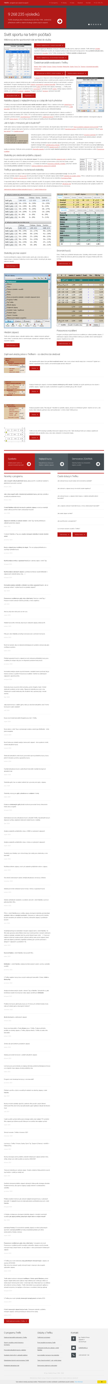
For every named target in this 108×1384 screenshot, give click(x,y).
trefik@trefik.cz (83, 1348)
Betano (36, 66)
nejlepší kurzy (68, 104)
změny (55, 89)
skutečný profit (53, 147)
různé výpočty (14, 119)
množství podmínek (90, 135)
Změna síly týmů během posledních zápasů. (17, 1044)
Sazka (72, 66)
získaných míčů (61, 159)
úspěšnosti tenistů (47, 117)
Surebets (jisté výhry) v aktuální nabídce (15, 1355)
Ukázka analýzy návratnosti (76, 73)
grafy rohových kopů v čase (26, 1265)
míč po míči (22, 176)
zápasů (37, 78)
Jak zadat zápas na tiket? (65, 513)
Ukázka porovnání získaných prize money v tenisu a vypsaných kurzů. (24, 889)
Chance (54, 66)
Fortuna (49, 66)
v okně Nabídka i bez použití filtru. (18, 953)
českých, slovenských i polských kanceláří (43, 84)
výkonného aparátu (38, 149)
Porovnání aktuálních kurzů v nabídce (15, 1350)
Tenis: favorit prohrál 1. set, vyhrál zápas (49, 1360)
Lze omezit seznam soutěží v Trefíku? (68, 528)
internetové (37, 69)
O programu (54, 3)
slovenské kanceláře (92, 66)
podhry (38, 86)
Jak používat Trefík (11, 95)
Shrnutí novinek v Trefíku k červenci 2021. (16, 1132)
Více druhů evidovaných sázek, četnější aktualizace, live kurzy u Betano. (25, 878)
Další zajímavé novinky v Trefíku (15, 1321)
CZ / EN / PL (99, 3)
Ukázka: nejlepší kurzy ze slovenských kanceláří (50, 57)
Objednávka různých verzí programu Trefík (16, 1360)
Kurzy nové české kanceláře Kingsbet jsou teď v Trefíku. (20, 718)
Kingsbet (59, 66)
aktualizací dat (66, 184)
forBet (44, 66)
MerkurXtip (66, 66)
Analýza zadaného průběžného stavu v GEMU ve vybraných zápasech (24, 831)
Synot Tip (77, 66)
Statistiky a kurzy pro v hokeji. (21, 793)
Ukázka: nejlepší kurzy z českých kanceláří (48, 45)
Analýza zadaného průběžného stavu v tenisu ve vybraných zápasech (24, 842)
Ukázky (64, 3)
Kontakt (88, 3)
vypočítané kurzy (25, 117)
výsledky (97, 48)
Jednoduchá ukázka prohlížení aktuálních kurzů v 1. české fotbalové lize (25, 189)
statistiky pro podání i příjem (72, 176)
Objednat (80, 3)
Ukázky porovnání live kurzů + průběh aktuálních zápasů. (20, 1055)
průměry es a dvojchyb (20, 178)
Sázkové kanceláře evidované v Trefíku (15, 1337)
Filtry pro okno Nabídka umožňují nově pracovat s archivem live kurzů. (24, 634)
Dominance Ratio (66, 178)
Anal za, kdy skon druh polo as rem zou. (16, 611)
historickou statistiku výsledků (56, 163)
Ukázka (34, 368)
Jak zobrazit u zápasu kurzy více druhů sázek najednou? (74, 488)
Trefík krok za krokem (43, 1337)
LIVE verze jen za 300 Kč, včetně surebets (48, 73)
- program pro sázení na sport (16, 3)
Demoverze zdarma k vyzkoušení (47, 1365)
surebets (20, 91)
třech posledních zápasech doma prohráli (86, 127)
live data (45, 53)
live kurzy (45, 91)
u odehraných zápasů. (15, 1017)
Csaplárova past (18, 131)
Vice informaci (79, 1382)
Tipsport (83, 66)
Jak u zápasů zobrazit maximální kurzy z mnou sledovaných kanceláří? (78, 506)
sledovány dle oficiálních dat (24, 691)
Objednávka (28, 95)
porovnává (36, 89)
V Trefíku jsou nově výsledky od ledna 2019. (24, 1298)
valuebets (27, 91)
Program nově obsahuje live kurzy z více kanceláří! (19, 1079)
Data (72, 3)
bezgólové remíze (70, 129)
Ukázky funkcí (79, 534)
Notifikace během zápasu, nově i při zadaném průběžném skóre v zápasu (25, 866)
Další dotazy (63, 534)
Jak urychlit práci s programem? (66, 521)
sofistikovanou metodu (52, 145)
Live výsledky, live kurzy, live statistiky (48, 1355)
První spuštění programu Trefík (46, 1342)
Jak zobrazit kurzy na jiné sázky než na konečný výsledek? (74, 481)
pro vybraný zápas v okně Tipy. (25, 560)
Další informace (11, 266)
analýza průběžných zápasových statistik (44, 166)
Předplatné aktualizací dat (11, 1365)
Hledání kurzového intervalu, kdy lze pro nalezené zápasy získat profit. (24, 623)
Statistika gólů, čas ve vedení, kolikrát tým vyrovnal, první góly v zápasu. (25, 782)
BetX (40, 66)
